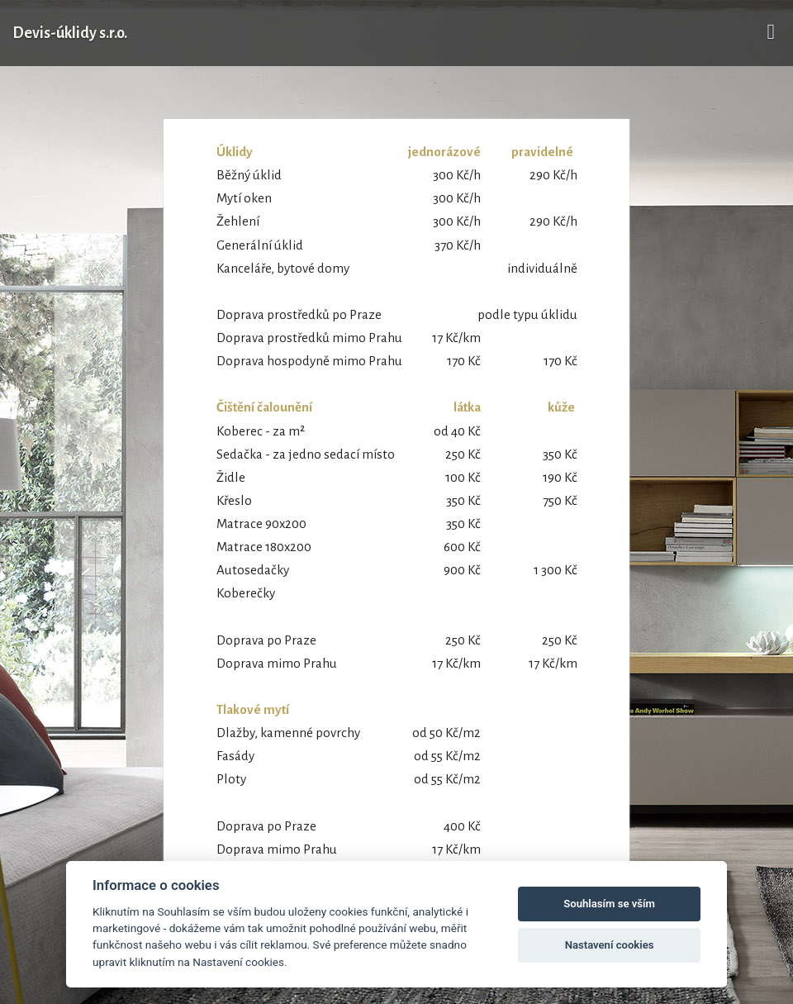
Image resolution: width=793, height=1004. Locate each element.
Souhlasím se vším (609, 903)
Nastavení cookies (609, 945)
